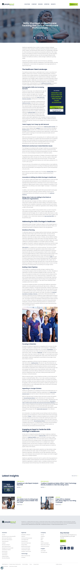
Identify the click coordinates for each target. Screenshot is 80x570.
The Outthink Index (44, 552)
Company (34, 4)
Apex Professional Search (6, 546)
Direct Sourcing (4, 551)
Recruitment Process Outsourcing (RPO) (9, 536)
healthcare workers (26, 103)
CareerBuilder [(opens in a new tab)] (50, 349)
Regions (40, 4)
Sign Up (63, 541)
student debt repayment (42, 408)
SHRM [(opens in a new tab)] (51, 256)
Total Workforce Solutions (45, 524)
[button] (2, 568)
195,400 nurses (25, 129)
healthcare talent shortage (49, 126)
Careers (42, 541)
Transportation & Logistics (25, 549)
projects (38, 128)
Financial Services (24, 541)
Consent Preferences (5, 566)
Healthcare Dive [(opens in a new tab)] (34, 362)
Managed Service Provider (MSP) (35, 524)
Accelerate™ (23, 557)
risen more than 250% (49, 216)
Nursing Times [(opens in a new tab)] (50, 171)
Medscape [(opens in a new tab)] (40, 352)
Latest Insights (43, 550)
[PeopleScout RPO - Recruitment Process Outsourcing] (8, 4)
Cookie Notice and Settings (13, 566)
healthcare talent (31, 112)
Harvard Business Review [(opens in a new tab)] (29, 398)
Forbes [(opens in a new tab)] (29, 416)
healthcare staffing (32, 437)
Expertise (46, 4)
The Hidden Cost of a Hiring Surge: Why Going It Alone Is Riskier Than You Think (27, 500)
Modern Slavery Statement (45, 544)
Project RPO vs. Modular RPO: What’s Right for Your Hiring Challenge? (66, 500)
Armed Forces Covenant (45, 546)
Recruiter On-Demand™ (6, 544)
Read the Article (19, 504)
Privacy (31, 564)
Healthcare (23, 536)
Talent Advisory (4, 554)
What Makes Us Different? (25, 534)
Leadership (43, 536)
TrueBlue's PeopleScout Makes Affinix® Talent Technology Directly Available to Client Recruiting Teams (58, 484)
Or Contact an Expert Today (56, 111)
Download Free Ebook (56, 108)
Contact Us (73, 4)
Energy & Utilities (24, 544)
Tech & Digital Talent (24, 539)
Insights (53, 4)
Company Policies (36, 564)
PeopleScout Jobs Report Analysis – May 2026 (28, 484)
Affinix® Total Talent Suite (25, 555)
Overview (3, 534)
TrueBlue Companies (59, 564)
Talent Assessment (5, 541)
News (42, 539)
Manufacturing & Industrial (25, 546)
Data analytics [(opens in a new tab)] (25, 247)
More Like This (74, 475)
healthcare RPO (42, 435)
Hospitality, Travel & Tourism (26, 551)
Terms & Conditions (25, 564)
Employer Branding (5, 556)
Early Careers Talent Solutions (7, 539)
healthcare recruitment (46, 83)
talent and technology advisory (58, 524)
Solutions (27, 4)
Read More (19, 487)
